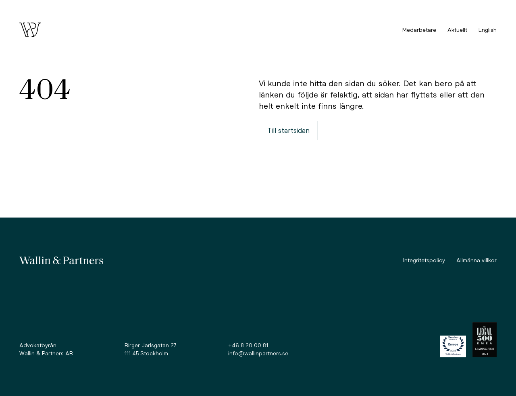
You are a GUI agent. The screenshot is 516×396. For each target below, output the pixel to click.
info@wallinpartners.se (258, 353)
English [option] (488, 29)
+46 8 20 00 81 (248, 345)
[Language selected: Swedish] (488, 30)
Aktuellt (457, 29)
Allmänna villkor (476, 260)
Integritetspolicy (424, 260)
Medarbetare (419, 29)
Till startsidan (288, 130)
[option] (488, 30)
